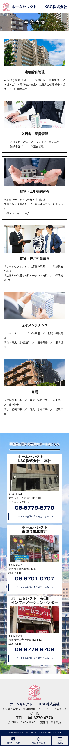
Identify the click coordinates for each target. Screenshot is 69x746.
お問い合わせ (13, 740)
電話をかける (38, 740)
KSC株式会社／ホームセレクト (31, 732)
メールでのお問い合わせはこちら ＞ (34, 516)
